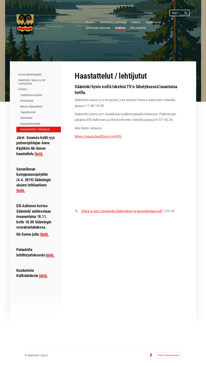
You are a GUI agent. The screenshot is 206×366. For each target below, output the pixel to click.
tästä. (39, 153)
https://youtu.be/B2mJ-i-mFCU (98, 136)
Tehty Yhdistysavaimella (168, 355)
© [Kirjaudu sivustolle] (26, 355)
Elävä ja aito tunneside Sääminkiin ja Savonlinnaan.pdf (122, 211)
